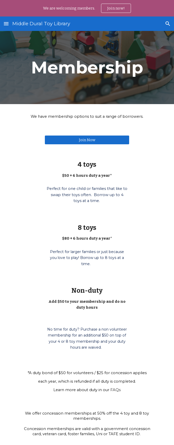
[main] (87, 67)
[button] (6, 23)
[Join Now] (87, 140)
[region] (87, 8)
